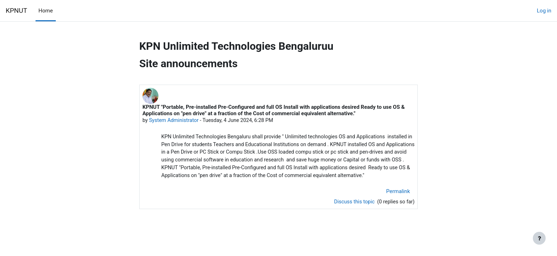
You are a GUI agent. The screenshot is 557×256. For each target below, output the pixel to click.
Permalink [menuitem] (398, 201)
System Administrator (174, 120)
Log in (544, 10)
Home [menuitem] (45, 10)
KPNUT (16, 11)
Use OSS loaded (321, 153)
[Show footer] (539, 238)
